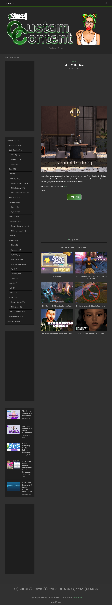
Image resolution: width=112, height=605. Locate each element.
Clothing (14, 178)
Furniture (14, 217)
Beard (15, 207)
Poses (13, 293)
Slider (14, 164)
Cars (12, 169)
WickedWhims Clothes (21, 193)
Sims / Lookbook (17, 312)
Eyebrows (16, 212)
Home (6, 57)
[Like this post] (70, 240)
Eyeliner (15, 255)
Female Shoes (18, 302)
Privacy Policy (77, 597)
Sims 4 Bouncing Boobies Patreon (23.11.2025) (26, 448)
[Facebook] (21, 588)
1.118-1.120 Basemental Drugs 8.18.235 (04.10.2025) (27, 487)
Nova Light (57, 276)
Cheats (13, 174)
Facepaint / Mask (18, 264)
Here (65, 186)
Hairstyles (15, 221)
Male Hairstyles (18, 231)
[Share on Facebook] (72, 240)
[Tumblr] (77, 588)
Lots (12, 236)
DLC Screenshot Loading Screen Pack (57, 306)
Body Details (15, 150)
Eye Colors (14, 197)
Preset (15, 155)
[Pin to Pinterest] (77, 240)
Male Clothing (18, 188)
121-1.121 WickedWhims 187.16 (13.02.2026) (27, 429)
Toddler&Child (16, 316)
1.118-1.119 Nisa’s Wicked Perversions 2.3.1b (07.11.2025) (27, 466)
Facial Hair (14, 202)
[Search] (106, 3)
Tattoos (16, 274)
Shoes (13, 297)
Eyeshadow (17, 259)
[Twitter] (35, 588)
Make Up (14, 240)
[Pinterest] (51, 588)
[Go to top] (56, 602)
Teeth (14, 278)
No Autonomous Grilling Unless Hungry (91, 306)
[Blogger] (91, 588)
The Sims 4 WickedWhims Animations (27, 413)
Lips (14, 269)
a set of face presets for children (91, 333)
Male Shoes (17, 307)
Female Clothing (19, 183)
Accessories (15, 145)
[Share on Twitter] (74, 240)
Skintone (16, 159)
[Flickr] (64, 588)
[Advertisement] (74, 87)
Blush (14, 245)
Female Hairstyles (20, 226)
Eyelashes (16, 250)
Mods (13, 283)
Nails (12, 288)
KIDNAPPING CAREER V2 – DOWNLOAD (57, 333)
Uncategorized (13, 321)
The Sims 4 (8, 3)
